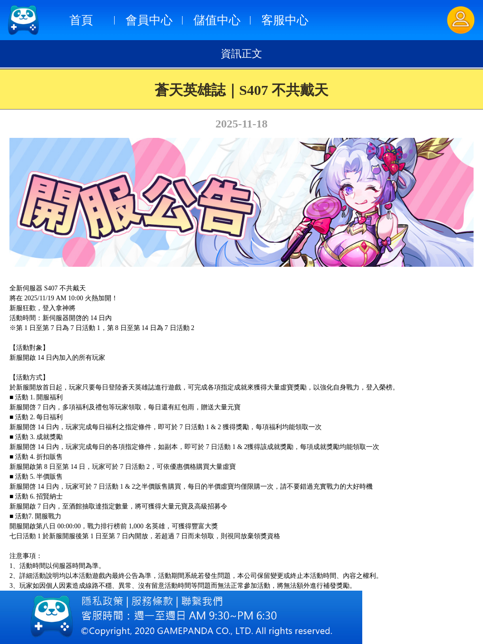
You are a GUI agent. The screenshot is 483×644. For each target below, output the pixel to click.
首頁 (81, 20)
